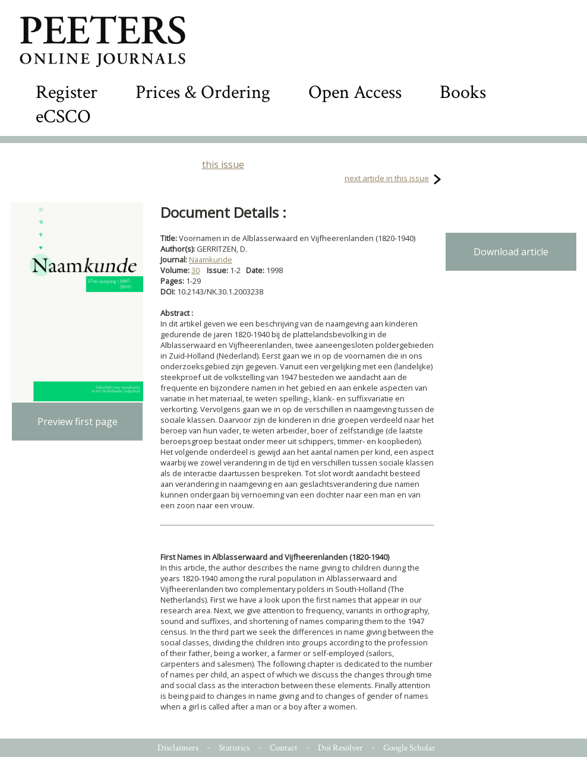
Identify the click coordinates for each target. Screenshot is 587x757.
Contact (284, 747)
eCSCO (63, 116)
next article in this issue (387, 178)
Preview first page (77, 421)
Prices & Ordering (202, 92)
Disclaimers (177, 747)
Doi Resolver (340, 747)
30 (195, 270)
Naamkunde (210, 259)
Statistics (234, 747)
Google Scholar (409, 747)
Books (463, 92)
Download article (511, 251)
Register (66, 92)
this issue (223, 164)
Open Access (355, 92)
